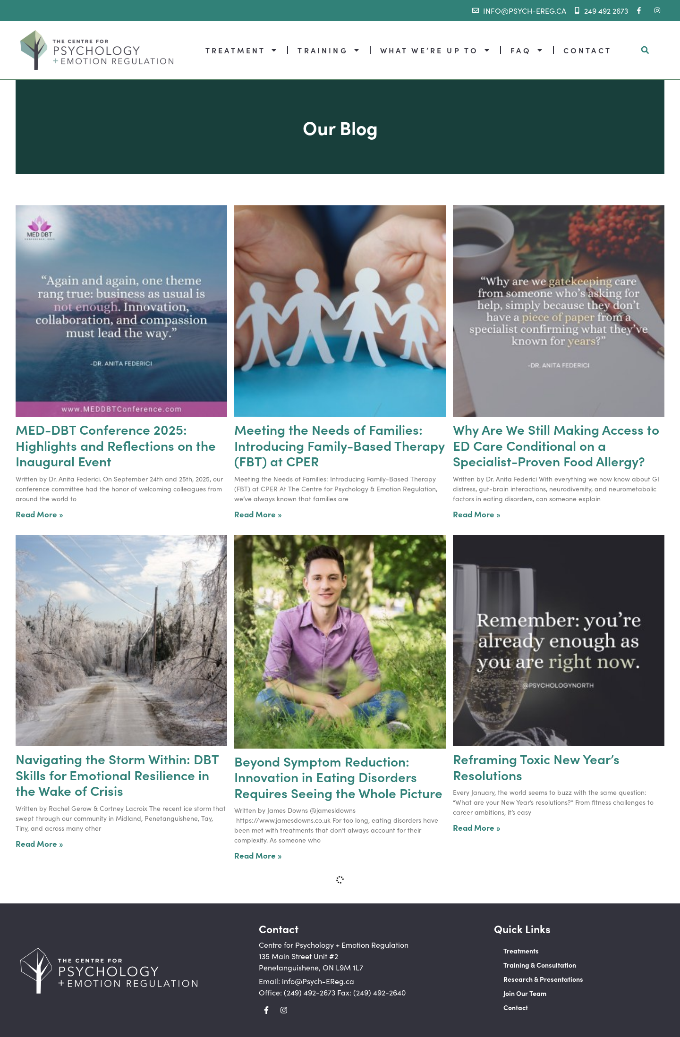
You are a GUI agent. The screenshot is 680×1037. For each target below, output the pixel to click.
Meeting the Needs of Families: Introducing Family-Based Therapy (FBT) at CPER (339, 445)
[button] (645, 50)
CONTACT (587, 50)
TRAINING (329, 50)
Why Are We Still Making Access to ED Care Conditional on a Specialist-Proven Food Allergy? (556, 445)
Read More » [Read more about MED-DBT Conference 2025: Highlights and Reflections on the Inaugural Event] (39, 514)
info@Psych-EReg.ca (318, 981)
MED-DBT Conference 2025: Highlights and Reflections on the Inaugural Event (116, 445)
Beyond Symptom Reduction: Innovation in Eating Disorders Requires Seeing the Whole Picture (338, 776)
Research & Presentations (543, 979)
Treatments (521, 950)
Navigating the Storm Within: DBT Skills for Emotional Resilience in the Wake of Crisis (117, 774)
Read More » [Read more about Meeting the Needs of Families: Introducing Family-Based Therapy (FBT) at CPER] (258, 514)
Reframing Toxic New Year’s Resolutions (536, 766)
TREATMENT (241, 50)
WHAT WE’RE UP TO (435, 50)
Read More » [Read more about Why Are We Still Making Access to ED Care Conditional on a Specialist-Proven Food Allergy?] (477, 514)
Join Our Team (524, 993)
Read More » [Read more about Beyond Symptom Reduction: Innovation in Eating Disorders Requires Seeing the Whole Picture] (258, 855)
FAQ (526, 50)
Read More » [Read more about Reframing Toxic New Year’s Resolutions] (477, 827)
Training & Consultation (539, 965)
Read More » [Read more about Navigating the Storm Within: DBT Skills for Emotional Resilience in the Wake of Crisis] (39, 843)
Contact (515, 1007)
